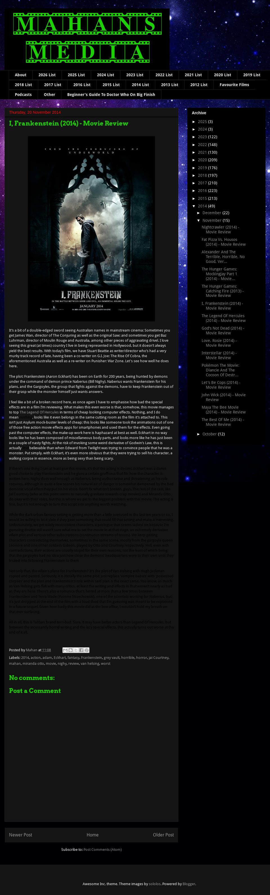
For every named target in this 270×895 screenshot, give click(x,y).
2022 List (164, 75)
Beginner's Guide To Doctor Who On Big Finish (111, 94)
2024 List (105, 75)
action (36, 657)
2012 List (199, 84)
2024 (203, 129)
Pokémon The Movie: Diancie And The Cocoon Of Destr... (220, 370)
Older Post (163, 835)
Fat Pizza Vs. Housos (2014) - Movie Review (224, 242)
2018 (203, 175)
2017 (203, 183)
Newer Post (20, 835)
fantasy (73, 657)
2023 (203, 137)
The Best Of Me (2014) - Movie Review (223, 422)
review (73, 663)
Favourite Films (234, 84)
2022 (203, 144)
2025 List (76, 75)
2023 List (134, 75)
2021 (203, 152)
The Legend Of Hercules (39, 412)
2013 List (169, 84)
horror (141, 657)
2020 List (222, 75)
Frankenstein (91, 657)
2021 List (193, 75)
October (210, 434)
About (20, 75)
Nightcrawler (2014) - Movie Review (220, 229)
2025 (203, 121)
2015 (203, 198)
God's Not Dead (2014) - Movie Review (223, 330)
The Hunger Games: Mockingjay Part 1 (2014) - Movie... (219, 274)
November (212, 220)
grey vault (112, 657)
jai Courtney (158, 657)
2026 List (47, 75)
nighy (62, 663)
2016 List (82, 84)
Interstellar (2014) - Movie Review (219, 355)
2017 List (52, 84)
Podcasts (23, 94)
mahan (15, 663)
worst (105, 663)
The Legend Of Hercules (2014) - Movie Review (224, 318)
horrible (127, 657)
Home (93, 835)
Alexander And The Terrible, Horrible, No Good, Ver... (223, 257)
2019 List (251, 75)
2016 (203, 190)
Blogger (189, 884)
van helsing (90, 663)
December (212, 213)
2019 (203, 167)
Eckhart (60, 657)
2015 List (111, 84)
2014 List (140, 84)
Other (49, 94)
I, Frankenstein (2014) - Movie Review (222, 305)
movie (51, 663)
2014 (25, 657)
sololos (155, 884)
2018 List (23, 84)
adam (47, 657)
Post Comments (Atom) (103, 849)
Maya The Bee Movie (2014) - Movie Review (224, 409)
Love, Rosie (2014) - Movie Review (219, 343)
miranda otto (33, 663)
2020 (203, 160)
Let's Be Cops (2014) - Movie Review (221, 385)
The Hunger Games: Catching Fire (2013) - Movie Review (223, 291)
